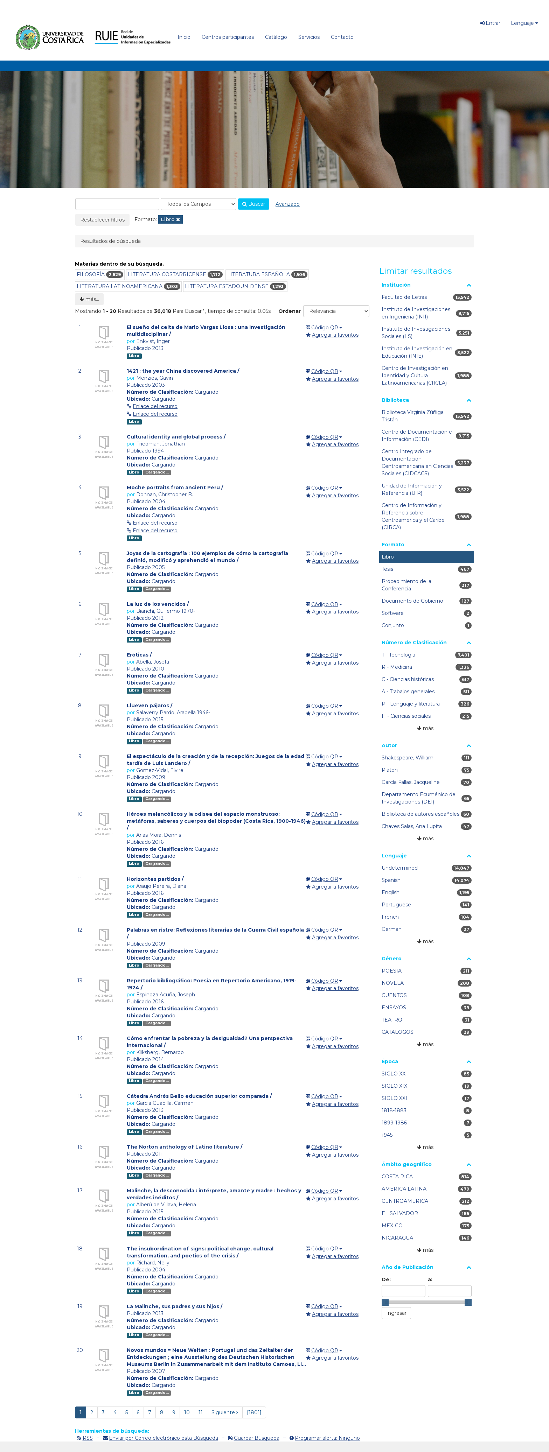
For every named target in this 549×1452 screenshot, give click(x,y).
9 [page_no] (173, 1412)
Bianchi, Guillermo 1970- (165, 611)
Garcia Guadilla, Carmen (165, 1103)
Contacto (342, 37)
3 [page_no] (103, 1412)
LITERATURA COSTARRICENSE (167, 274)
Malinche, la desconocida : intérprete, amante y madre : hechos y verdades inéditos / (214, 1194)
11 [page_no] (201, 1412)
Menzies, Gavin (154, 378)
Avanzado (288, 204)
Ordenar (289, 311)
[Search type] (198, 204)
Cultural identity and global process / (176, 437)
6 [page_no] (138, 1412)
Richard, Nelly (152, 1263)
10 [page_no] (187, 1412)
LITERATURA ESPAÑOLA (258, 274)
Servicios (309, 37)
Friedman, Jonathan (160, 444)
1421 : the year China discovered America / (183, 371)
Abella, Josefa (152, 662)
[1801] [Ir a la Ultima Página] (254, 1412)
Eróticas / (139, 655)
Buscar (253, 204)
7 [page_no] (149, 1412)
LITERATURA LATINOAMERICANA (119, 286)
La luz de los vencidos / (158, 604)
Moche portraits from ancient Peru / (175, 487)
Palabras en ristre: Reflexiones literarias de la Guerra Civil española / (215, 933)
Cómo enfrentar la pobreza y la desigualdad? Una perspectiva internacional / (210, 1041)
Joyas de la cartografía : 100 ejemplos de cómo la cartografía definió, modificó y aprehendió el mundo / (207, 556)
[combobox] (117, 204)
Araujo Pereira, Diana (161, 886)
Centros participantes (228, 37)
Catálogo (276, 37)
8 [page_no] (162, 1412)
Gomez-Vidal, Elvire (159, 770)
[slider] (385, 1302)
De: (386, 1279)
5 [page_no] (126, 1412)
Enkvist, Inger (153, 341)
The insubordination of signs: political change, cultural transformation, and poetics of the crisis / (200, 1252)
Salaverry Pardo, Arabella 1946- (173, 712)
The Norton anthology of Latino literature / (184, 1147)
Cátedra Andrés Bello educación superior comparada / (199, 1096)
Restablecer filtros (102, 220)
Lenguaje (524, 23)
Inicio (184, 37)
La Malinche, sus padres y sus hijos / (174, 1306)
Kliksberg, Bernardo (160, 1052)
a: (430, 1279)
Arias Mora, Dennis (158, 835)
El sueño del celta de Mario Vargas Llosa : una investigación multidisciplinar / (206, 330)
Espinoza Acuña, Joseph (165, 994)
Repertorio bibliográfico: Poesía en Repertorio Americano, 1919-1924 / (212, 984)
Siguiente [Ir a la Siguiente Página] (224, 1412)
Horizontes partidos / (155, 879)
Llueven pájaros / (149, 705)
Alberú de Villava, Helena (166, 1204)
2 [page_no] (91, 1412)
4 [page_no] (115, 1412)
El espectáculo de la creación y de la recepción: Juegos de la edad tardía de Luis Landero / (215, 759)
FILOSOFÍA (91, 274)
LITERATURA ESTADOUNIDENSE (227, 286)
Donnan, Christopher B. (164, 494)
